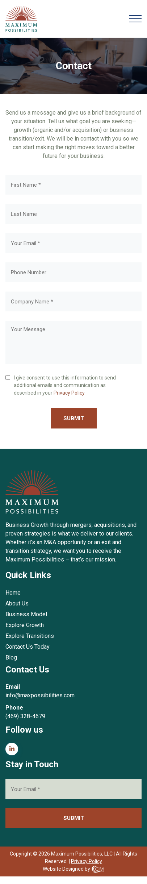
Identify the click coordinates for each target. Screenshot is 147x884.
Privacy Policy (69, 393)
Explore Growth (24, 625)
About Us (17, 603)
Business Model (26, 614)
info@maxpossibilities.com (40, 695)
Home (13, 592)
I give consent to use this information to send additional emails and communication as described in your (65, 386)
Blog (11, 657)
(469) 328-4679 (25, 716)
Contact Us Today (27, 646)
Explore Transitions (29, 635)
